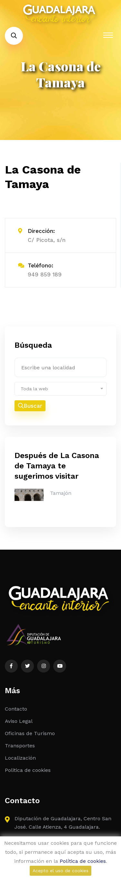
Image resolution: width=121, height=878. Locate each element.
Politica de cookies (28, 770)
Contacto (16, 709)
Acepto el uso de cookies (60, 870)
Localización (20, 758)
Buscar (30, 406)
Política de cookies (83, 861)
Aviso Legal (19, 721)
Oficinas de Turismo (30, 733)
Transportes (20, 746)
